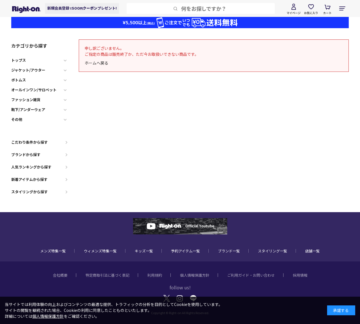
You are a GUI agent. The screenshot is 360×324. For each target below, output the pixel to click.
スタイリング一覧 (272, 251)
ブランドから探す (25, 154)
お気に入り (311, 13)
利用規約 (154, 275)
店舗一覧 (312, 251)
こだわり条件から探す (29, 142)
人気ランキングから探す (31, 167)
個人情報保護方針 (194, 275)
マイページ (294, 13)
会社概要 (60, 275)
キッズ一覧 (144, 251)
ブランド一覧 (229, 251)
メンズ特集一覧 (53, 251)
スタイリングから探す (29, 191)
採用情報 (300, 275)
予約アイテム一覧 (185, 251)
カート (327, 13)
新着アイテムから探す (29, 179)
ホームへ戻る (96, 63)
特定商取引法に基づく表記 (107, 275)
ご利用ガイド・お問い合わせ (251, 275)
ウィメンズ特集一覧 (100, 251)
